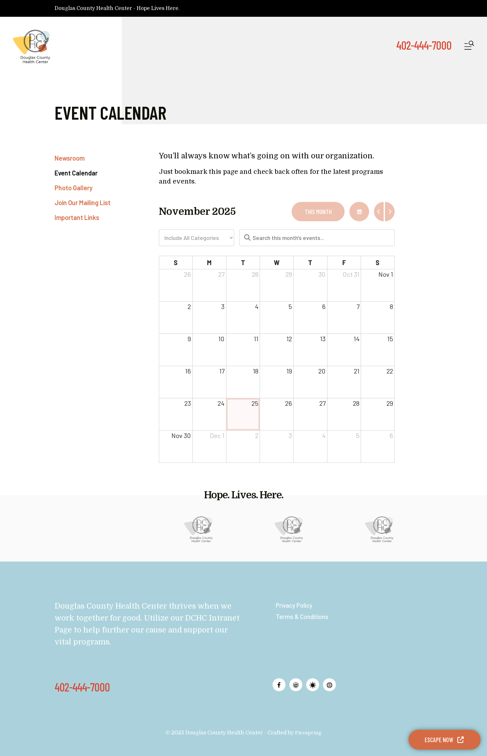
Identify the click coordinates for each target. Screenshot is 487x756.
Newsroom (70, 158)
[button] (469, 47)
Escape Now (444, 739)
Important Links (77, 217)
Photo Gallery (74, 188)
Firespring (308, 733)
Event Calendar (76, 173)
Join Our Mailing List (82, 202)
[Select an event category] (196, 237)
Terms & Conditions (303, 616)
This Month (318, 211)
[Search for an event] (317, 237)
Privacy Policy (295, 605)
